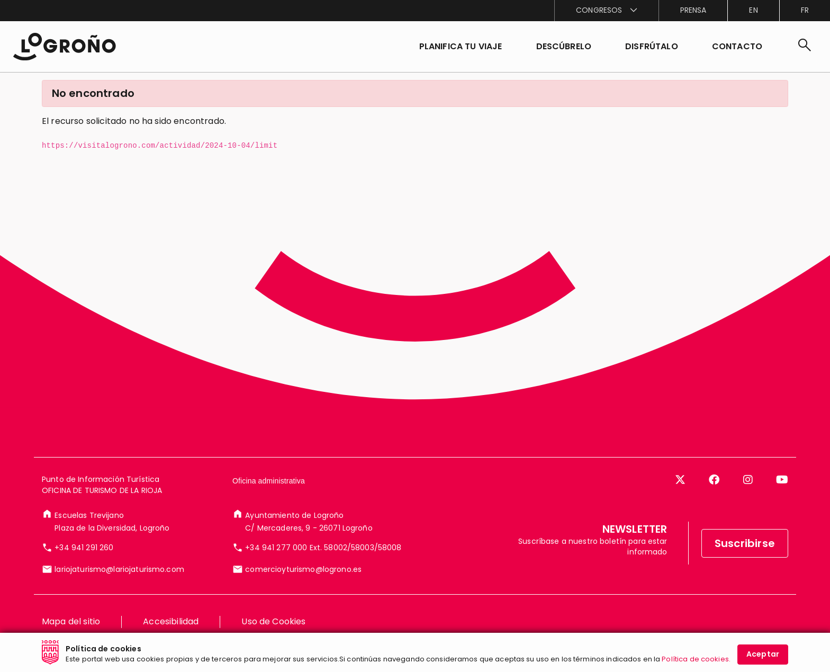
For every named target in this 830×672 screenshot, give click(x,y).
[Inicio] (64, 46)
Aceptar (762, 654)
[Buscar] (804, 46)
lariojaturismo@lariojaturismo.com (119, 592)
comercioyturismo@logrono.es (303, 592)
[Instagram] (748, 502)
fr (805, 10)
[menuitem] (606, 10)
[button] (564, 46)
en (753, 10)
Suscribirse (745, 566)
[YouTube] (782, 502)
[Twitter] (680, 502)
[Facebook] (714, 502)
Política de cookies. (696, 659)
